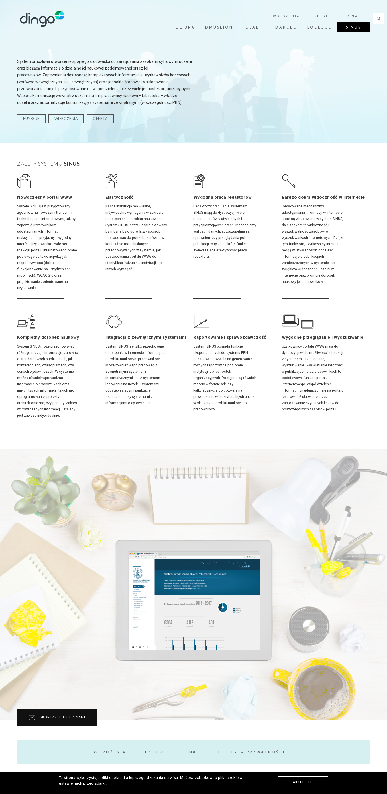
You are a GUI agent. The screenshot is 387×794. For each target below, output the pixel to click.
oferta (100, 118)
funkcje (31, 118)
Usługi (154, 752)
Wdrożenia (110, 752)
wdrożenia (66, 118)
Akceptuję (303, 782)
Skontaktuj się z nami (57, 717)
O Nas (191, 752)
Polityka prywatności (251, 752)
